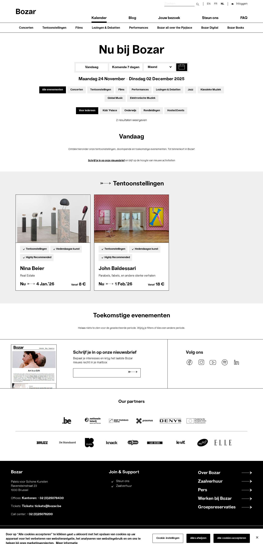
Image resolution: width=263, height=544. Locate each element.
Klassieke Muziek (211, 90)
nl (222, 4)
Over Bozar (209, 473)
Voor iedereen (87, 110)
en (208, 4)
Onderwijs (130, 110)
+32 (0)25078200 (40, 514)
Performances (138, 28)
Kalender (99, 18)
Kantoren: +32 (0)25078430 (43, 498)
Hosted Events (175, 110)
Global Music (115, 98)
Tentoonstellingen (54, 28)
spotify (224, 362)
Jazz (190, 90)
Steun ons (210, 18)
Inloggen (241, 4)
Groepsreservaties (217, 507)
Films (79, 28)
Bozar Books (235, 28)
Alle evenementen (52, 90)
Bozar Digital (209, 28)
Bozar (26, 12)
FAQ (243, 18)
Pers (202, 490)
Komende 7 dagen (125, 67)
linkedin (236, 362)
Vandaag (91, 67)
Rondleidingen (152, 110)
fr (215, 4)
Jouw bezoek (169, 18)
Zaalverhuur (124, 486)
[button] (181, 67)
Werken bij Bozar (215, 499)
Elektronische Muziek (142, 98)
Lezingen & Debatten (106, 28)
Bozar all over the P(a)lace (174, 28)
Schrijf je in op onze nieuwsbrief (106, 160)
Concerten (26, 28)
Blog (132, 18)
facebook (189, 362)
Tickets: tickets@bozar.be (41, 506)
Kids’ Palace (110, 110)
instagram (201, 362)
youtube (213, 362)
